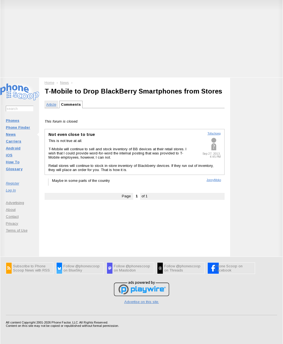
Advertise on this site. (141, 302)
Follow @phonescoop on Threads (182, 268)
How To (12, 162)
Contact (12, 216)
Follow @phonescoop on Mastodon (132, 268)
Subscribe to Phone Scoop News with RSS (31, 268)
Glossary (14, 169)
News (11, 134)
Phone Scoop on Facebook (229, 268)
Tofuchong (214, 133)
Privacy (12, 223)
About (11, 210)
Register (12, 183)
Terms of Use (16, 230)
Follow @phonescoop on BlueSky (81, 268)
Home (49, 83)
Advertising (15, 203)
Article (51, 104)
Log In (11, 190)
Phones (12, 120)
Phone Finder (18, 127)
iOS (9, 155)
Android (13, 148)
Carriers (13, 141)
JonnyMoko (214, 180)
